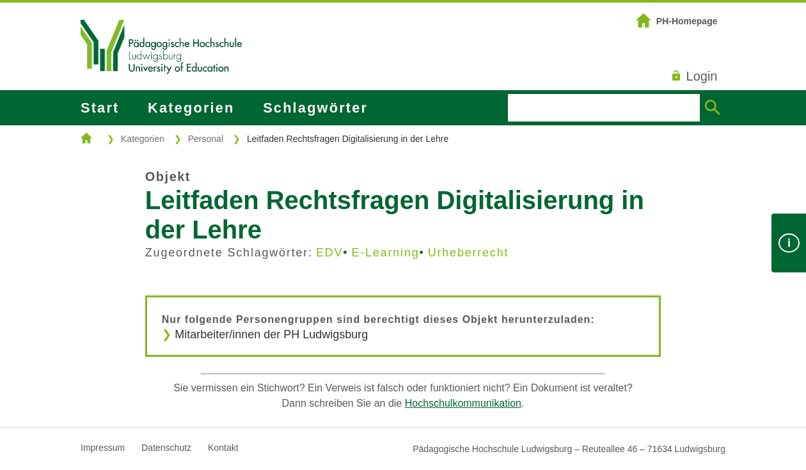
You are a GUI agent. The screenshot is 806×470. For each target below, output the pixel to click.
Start (100, 108)
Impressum (103, 448)
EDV (329, 252)
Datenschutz (166, 448)
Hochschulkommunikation (463, 403)
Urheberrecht (468, 252)
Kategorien (191, 108)
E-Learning (385, 252)
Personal (205, 139)
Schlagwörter (315, 108)
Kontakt (223, 448)
